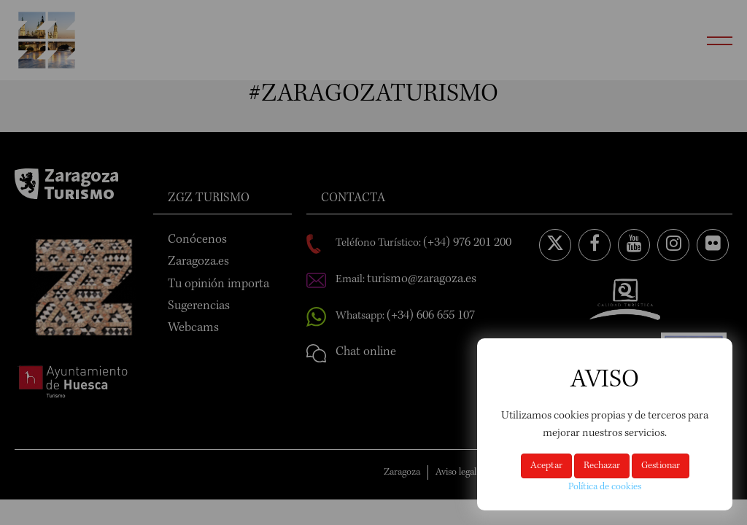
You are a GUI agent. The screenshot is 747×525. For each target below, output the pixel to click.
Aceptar (546, 466)
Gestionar (660, 466)
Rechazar (602, 466)
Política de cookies (604, 487)
